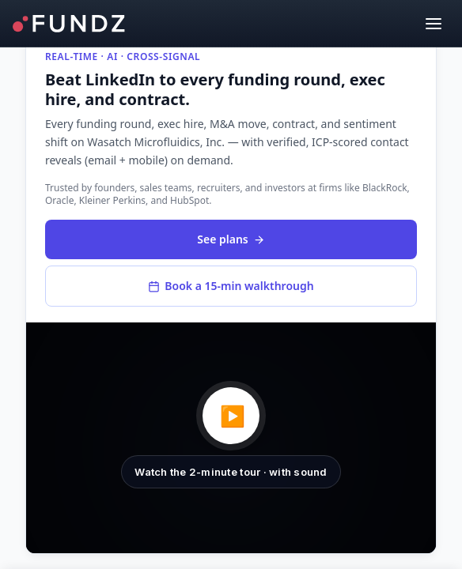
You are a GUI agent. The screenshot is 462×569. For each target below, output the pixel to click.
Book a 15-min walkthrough (230, 285)
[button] (231, 437)
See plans (230, 239)
